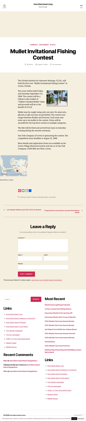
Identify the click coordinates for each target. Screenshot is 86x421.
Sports (54, 45)
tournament (52, 198)
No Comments (57, 65)
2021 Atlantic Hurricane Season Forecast (60, 334)
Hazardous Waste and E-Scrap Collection (60, 318)
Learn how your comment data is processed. (46, 281)
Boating (22, 198)
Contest (28, 198)
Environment (45, 45)
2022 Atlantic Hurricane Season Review (59, 322)
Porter (30, 65)
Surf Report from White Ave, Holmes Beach (61, 330)
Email (46, 256)
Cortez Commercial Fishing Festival (58, 310)
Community (33, 45)
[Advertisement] (43, 24)
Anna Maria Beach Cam (14, 315)
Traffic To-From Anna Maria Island (18, 340)
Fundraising (40, 198)
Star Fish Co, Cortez (6, 181)
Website (20, 264)
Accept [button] (74, 418)
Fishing (34, 198)
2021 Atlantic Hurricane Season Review (59, 326)
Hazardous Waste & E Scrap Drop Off (58, 314)
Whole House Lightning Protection (57, 306)
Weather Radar (11, 344)
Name (20, 256)
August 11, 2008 (42, 65)
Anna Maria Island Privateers (16, 323)
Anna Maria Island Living (43, 4)
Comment (21, 239)
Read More (80, 418)
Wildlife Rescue (11, 348)
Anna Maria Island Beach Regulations (23, 362)
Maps (46, 198)
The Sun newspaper (13, 336)
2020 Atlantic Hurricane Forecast (57, 347)
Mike (5, 362)
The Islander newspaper (14, 331)
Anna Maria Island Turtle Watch (17, 327)
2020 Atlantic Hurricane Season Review (59, 338)
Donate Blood (50, 342)
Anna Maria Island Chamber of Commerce (20, 319)
